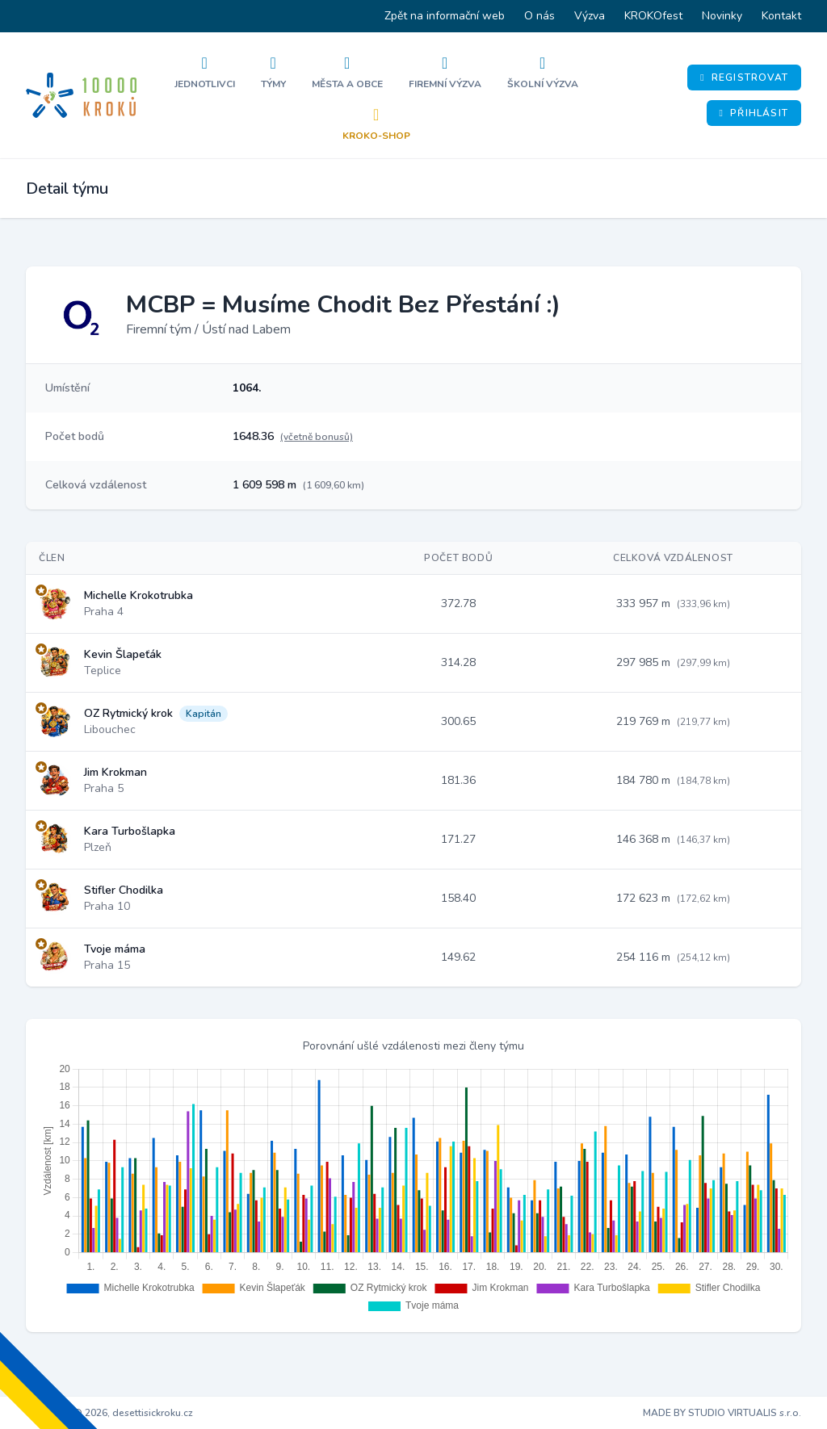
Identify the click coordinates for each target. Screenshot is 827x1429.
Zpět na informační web (444, 15)
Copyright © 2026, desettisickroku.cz (109, 1412)
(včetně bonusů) (316, 436)
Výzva (589, 15)
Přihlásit (754, 113)
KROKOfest (653, 15)
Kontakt (781, 15)
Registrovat (744, 77)
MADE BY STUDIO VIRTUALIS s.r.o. (722, 1412)
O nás (539, 15)
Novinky (722, 15)
